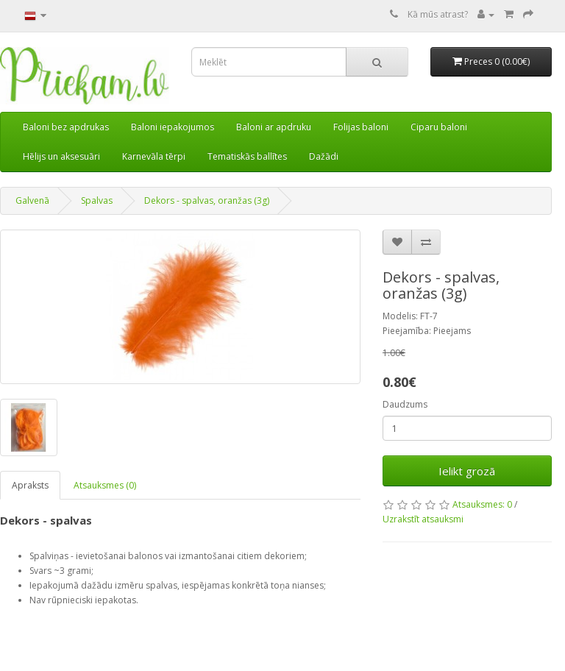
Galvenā (32, 200)
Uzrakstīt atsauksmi (423, 519)
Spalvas (97, 200)
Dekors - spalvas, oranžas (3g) (206, 200)
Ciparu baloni (439, 127)
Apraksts (30, 485)
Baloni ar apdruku (273, 127)
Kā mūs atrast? (438, 14)
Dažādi (323, 156)
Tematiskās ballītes (247, 156)
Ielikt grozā (466, 471)
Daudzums (405, 404)
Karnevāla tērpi (153, 156)
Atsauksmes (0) (105, 485)
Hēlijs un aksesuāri (61, 156)
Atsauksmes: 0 (482, 504)
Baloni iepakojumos (172, 127)
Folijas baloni (360, 127)
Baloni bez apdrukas (66, 127)
